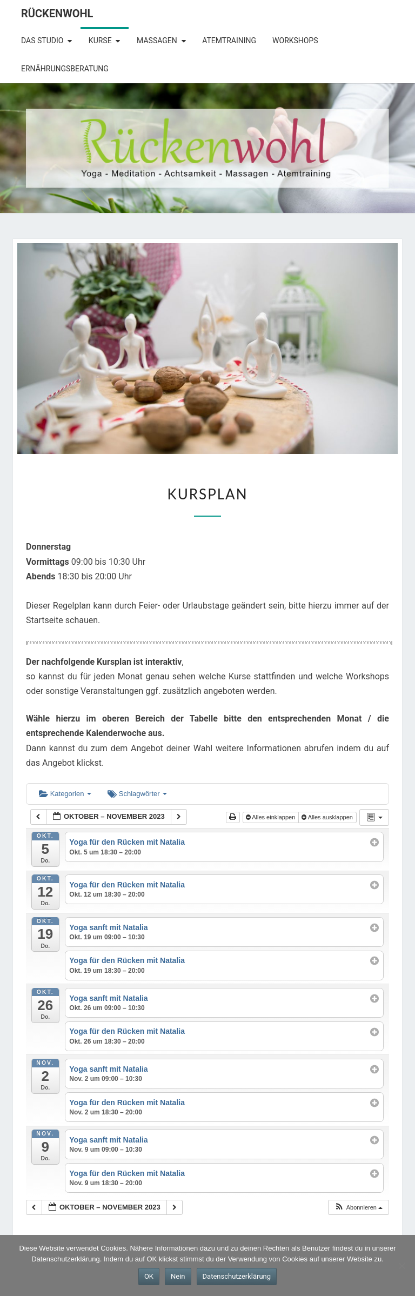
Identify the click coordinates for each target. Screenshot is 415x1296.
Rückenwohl (57, 13)
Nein (178, 1276)
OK (148, 1276)
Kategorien (65, 794)
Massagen (157, 40)
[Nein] (401, 1265)
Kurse (100, 40)
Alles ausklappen (328, 817)
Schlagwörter (137, 794)
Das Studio (42, 40)
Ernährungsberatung (65, 68)
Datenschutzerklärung (237, 1276)
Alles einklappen (271, 817)
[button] (358, 1207)
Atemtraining (229, 40)
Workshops (295, 40)
